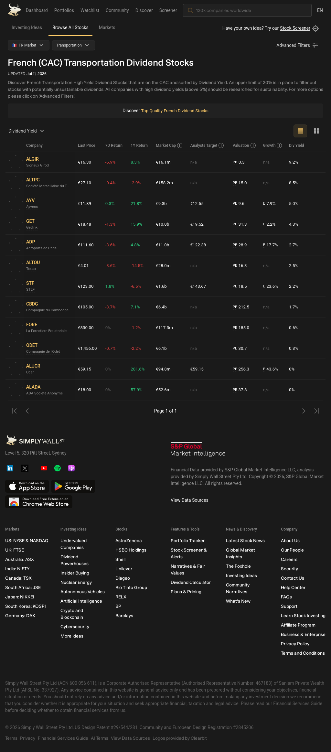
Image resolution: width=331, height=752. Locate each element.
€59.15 (85, 368)
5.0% (294, 203)
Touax (31, 269)
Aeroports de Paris (42, 248)
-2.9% (137, 182)
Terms (11, 738)
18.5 (240, 286)
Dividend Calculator (191, 582)
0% (109, 327)
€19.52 (198, 224)
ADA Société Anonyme (45, 393)
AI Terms (99, 738)
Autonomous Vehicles (82, 592)
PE (235, 182)
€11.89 (85, 203)
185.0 (242, 328)
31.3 (240, 224)
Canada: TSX (18, 578)
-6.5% (137, 286)
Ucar (30, 372)
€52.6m (164, 389)
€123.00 (86, 286)
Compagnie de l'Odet (44, 351)
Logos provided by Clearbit (180, 738)
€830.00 (86, 327)
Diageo (122, 578)
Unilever (123, 569)
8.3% (136, 162)
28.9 (240, 245)
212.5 (242, 307)
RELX (120, 597)
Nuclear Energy (76, 582)
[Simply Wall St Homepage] (14, 9)
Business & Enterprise (303, 634)
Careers (289, 559)
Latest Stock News (245, 540)
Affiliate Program (298, 625)
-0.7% (111, 348)
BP (118, 606)
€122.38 (199, 244)
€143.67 (199, 286)
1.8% (111, 286)
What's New (238, 601)
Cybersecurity (74, 626)
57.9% (138, 389)
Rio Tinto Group (131, 587)
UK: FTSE (14, 550)
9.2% (294, 162)
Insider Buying (74, 573)
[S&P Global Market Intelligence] (198, 451)
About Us (290, 540)
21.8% (138, 203)
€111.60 (86, 244)
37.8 (240, 390)
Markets (107, 27)
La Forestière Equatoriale (47, 331)
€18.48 (85, 224)
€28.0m (164, 265)
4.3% (294, 224)
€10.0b (164, 224)
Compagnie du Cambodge (48, 310)
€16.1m (164, 162)
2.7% (294, 244)
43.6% (271, 369)
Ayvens (32, 207)
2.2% (269, 224)
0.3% (111, 203)
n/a (194, 162)
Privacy (27, 738)
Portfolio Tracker (188, 540)
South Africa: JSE (23, 587)
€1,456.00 (88, 348)
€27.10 (85, 182)
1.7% (294, 306)
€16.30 (85, 162)
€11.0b (164, 244)
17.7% (271, 245)
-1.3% (111, 224)
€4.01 (83, 265)
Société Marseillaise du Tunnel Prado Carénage (49, 186)
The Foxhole (238, 566)
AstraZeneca (128, 540)
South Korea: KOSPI (25, 606)
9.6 (239, 203)
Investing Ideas (27, 27)
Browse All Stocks (70, 27)
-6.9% (111, 162)
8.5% (294, 182)
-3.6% (111, 244)
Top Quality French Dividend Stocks (174, 110)
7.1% (136, 306)
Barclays (124, 615)
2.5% (294, 265)
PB (235, 162)
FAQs (286, 597)
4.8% (136, 244)
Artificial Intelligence (81, 601)
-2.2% (137, 348)
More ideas (71, 636)
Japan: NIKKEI (19, 597)
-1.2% (137, 327)
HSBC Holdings (130, 550)
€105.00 (86, 306)
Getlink (32, 227)
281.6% (139, 368)
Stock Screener (295, 28)
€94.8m (164, 368)
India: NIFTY (17, 569)
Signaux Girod (38, 165)
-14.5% (138, 265)
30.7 (240, 348)
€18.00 (85, 389)
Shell (120, 559)
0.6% (294, 327)
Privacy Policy (295, 644)
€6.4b (162, 306)
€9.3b (162, 203)
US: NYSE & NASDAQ (26, 540)
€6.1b (162, 348)
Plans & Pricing (186, 592)
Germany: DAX (20, 615)
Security (289, 569)
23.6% (271, 286)
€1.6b (162, 286)
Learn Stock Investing (303, 615)
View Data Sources (189, 500)
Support (289, 606)
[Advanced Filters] (297, 45)
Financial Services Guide (63, 738)
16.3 (240, 266)
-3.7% (111, 306)
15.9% (138, 224)
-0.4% (111, 182)
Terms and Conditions (303, 653)
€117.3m (166, 327)
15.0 (240, 183)
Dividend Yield (27, 131)
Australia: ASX (19, 559)
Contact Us (292, 578)
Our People (292, 550)
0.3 (239, 162)
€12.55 (198, 203)
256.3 (242, 369)
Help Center (293, 587)
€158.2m (166, 182)
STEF (30, 289)
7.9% (269, 203)
